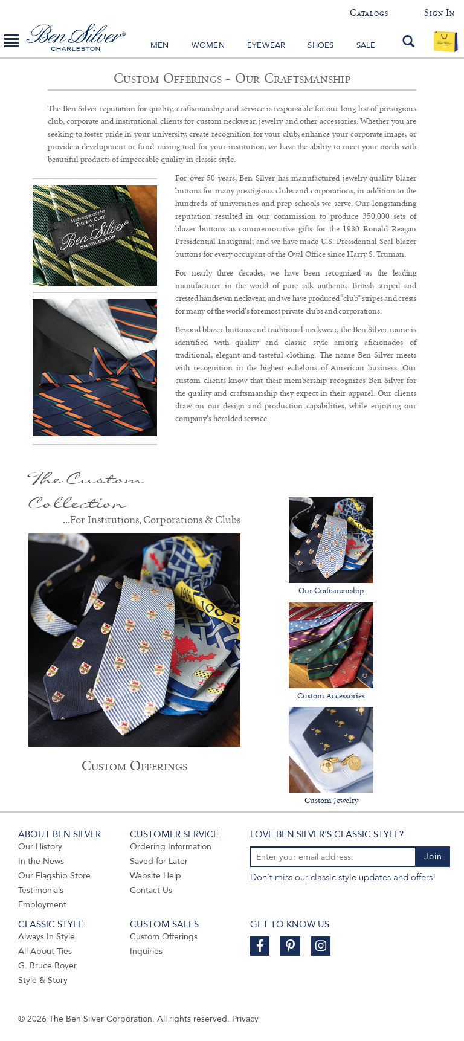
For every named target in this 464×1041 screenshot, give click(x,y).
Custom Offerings (164, 937)
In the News (41, 861)
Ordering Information (170, 846)
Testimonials (40, 890)
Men (159, 45)
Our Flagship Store (54, 875)
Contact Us (151, 890)
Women (208, 45)
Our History (40, 846)
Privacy (245, 1019)
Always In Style (46, 937)
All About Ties (45, 951)
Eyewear (266, 45)
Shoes (321, 45)
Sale (366, 45)
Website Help (155, 875)
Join (433, 856)
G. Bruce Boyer (47, 966)
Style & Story (43, 980)
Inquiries (146, 951)
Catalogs (369, 13)
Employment (42, 904)
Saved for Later (159, 861)
